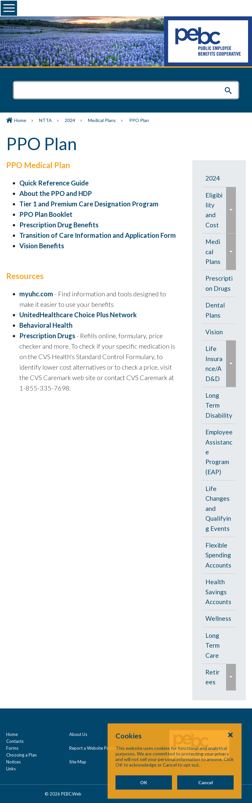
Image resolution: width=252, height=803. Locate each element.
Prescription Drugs (47, 336)
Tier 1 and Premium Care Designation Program (88, 204)
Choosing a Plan (21, 755)
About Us (78, 734)
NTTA (45, 120)
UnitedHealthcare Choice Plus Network (78, 315)
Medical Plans (102, 120)
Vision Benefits (41, 246)
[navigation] (219, 430)
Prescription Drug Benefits (58, 225)
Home (20, 120)
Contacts (15, 741)
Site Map (77, 761)
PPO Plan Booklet (46, 214)
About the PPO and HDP (55, 193)
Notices (13, 761)
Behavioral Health (46, 325)
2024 (70, 120)
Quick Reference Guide (54, 183)
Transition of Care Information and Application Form (97, 235)
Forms (12, 748)
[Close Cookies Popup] (230, 756)
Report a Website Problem (94, 748)
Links (11, 768)
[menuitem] (219, 178)
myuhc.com (36, 294)
